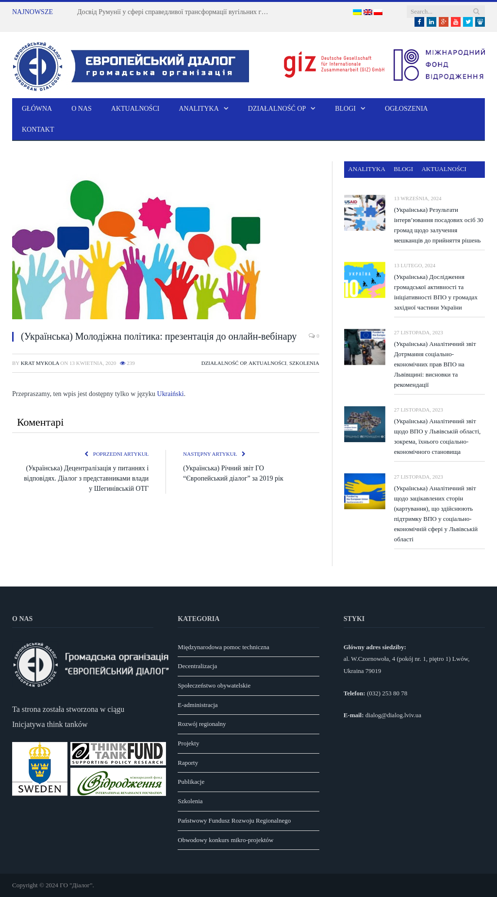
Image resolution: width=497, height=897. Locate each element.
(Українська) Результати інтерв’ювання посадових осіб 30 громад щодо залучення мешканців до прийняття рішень (438, 225)
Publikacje (191, 781)
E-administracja (197, 704)
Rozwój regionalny (202, 723)
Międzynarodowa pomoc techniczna (223, 647)
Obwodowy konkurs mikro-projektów (225, 840)
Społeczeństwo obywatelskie (214, 685)
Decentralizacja (197, 666)
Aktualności (135, 108)
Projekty (188, 743)
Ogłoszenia (406, 108)
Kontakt (38, 129)
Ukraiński (170, 393)
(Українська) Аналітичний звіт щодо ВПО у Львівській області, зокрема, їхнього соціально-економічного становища (437, 436)
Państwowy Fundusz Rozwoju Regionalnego (234, 820)
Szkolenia (304, 363)
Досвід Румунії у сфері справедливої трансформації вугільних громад (176, 12)
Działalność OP (277, 108)
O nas (81, 108)
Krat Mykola (40, 363)
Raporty (188, 762)
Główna (37, 108)
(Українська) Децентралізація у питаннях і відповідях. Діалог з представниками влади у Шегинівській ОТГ (86, 478)
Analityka (198, 108)
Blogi (345, 108)
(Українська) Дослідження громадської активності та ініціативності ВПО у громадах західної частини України (436, 292)
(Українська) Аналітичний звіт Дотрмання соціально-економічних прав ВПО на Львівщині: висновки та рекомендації (435, 364)
